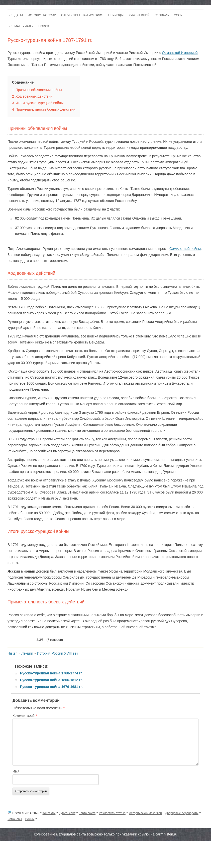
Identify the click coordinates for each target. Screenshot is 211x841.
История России (42, 15)
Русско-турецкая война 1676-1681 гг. (51, 687)
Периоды (116, 15)
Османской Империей (180, 53)
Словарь (162, 15)
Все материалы (20, 26)
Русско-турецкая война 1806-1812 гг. (51, 680)
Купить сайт (67, 813)
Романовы (15, 819)
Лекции (27, 653)
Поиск (43, 26)
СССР (178, 15)
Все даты (15, 15)
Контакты (49, 813)
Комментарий (25, 716)
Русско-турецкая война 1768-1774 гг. (51, 673)
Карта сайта (87, 813)
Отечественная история (82, 15)
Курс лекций (139, 15)
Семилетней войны (185, 249)
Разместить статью (112, 813)
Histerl (13, 653)
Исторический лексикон (145, 813)
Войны (30, 819)
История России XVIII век (57, 653)
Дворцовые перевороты (181, 813)
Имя (16, 771)
